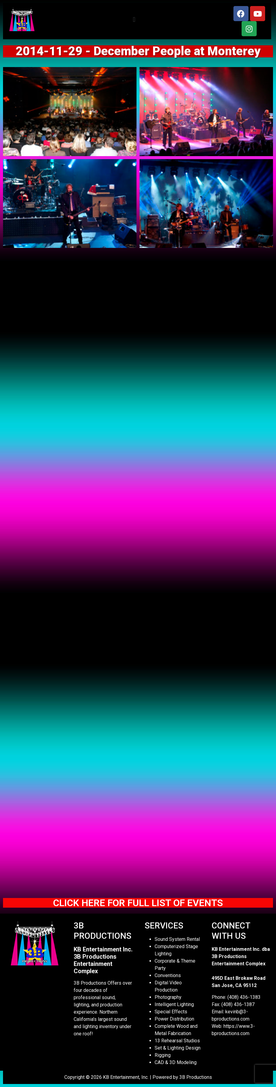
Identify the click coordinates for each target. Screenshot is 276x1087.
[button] (134, 20)
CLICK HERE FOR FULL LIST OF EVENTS (138, 903)
